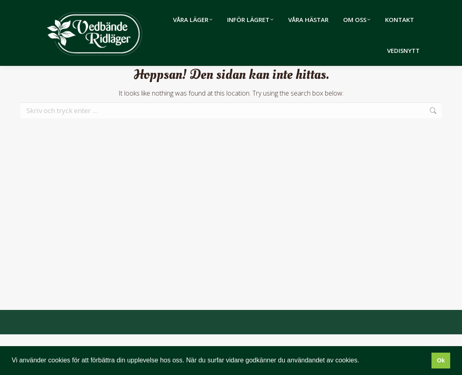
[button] (362, 361)
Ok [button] (440, 360)
